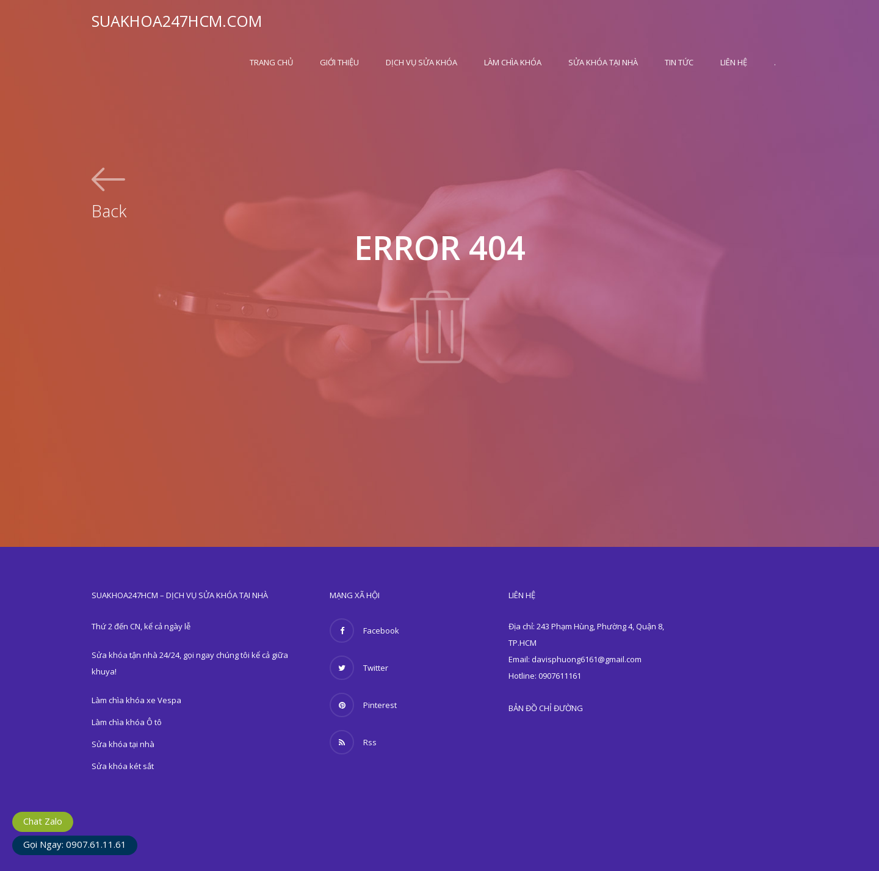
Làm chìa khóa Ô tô (127, 722)
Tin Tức (679, 62)
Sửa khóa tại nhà (603, 62)
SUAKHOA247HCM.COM (177, 20)
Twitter (359, 668)
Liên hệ (733, 62)
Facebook (364, 630)
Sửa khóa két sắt (123, 766)
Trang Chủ (271, 62)
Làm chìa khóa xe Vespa (136, 700)
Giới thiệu (339, 62)
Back (109, 209)
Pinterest (363, 705)
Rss (353, 742)
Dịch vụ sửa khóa (421, 62)
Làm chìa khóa (512, 62)
